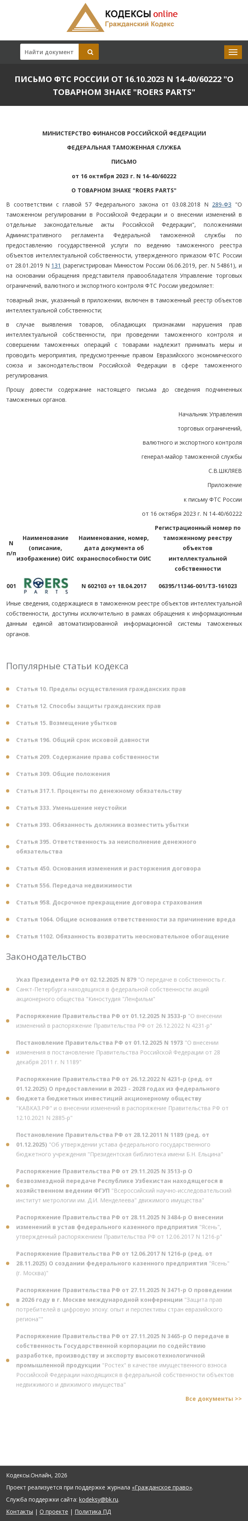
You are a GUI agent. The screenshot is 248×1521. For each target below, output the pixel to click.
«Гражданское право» (162, 1487)
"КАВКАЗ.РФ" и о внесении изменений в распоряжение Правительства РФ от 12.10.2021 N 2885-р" (122, 1101)
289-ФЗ (221, 204)
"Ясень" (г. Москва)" (122, 1266)
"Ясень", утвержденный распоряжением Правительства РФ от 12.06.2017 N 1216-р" (119, 1230)
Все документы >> (213, 1402)
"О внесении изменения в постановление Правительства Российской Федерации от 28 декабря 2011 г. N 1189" (118, 1055)
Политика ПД (93, 1511)
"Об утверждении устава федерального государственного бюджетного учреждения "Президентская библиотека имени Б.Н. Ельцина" (119, 1147)
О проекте (54, 1511)
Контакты (19, 1511)
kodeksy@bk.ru (98, 1499)
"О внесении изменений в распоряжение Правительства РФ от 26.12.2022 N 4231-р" (119, 1024)
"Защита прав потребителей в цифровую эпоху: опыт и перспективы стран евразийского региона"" (124, 1307)
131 (56, 265)
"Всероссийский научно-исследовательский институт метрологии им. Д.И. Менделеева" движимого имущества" (123, 1189)
